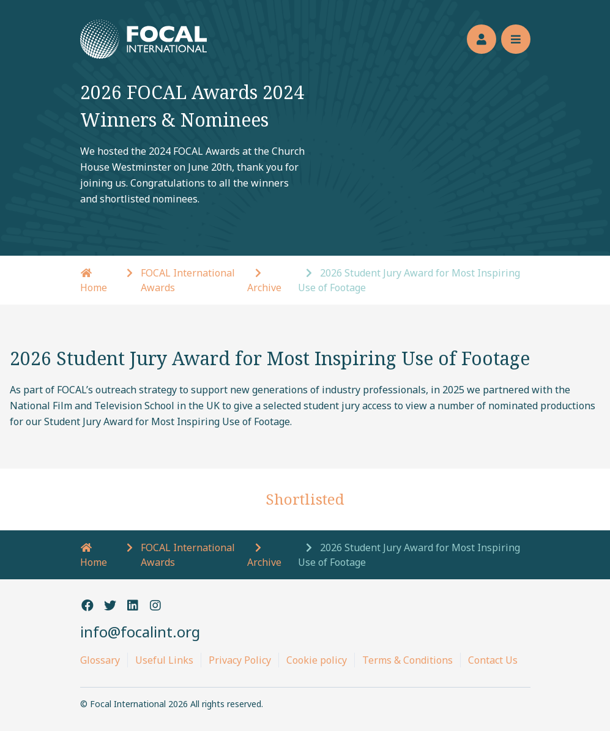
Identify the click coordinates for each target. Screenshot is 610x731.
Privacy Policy (240, 660)
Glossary (100, 660)
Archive (264, 287)
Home (93, 556)
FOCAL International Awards (188, 280)
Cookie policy (316, 660)
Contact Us (493, 660)
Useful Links (164, 660)
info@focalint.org (140, 632)
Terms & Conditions (407, 660)
